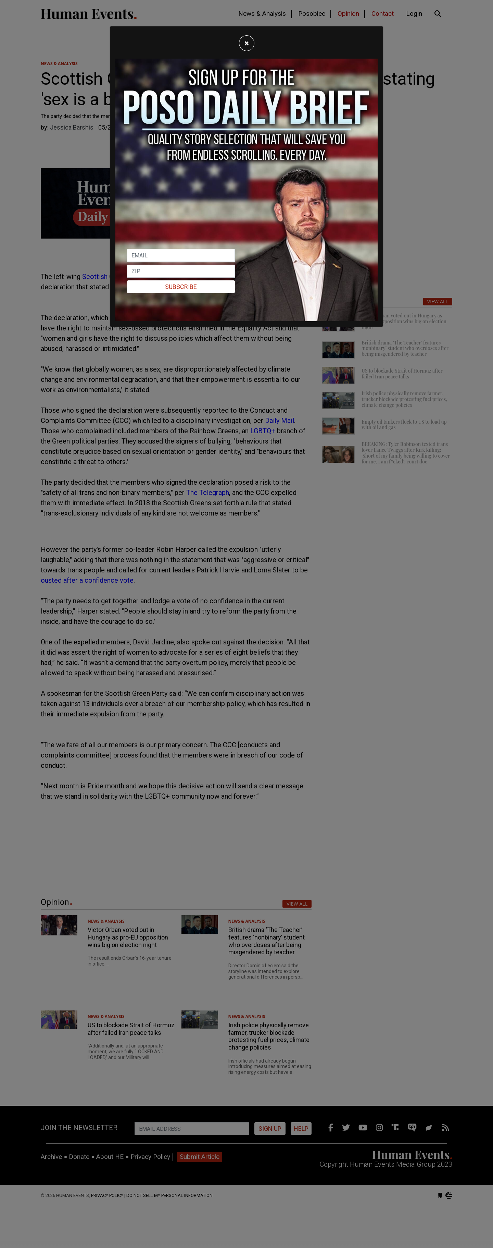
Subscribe (181, 286)
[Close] (246, 43)
